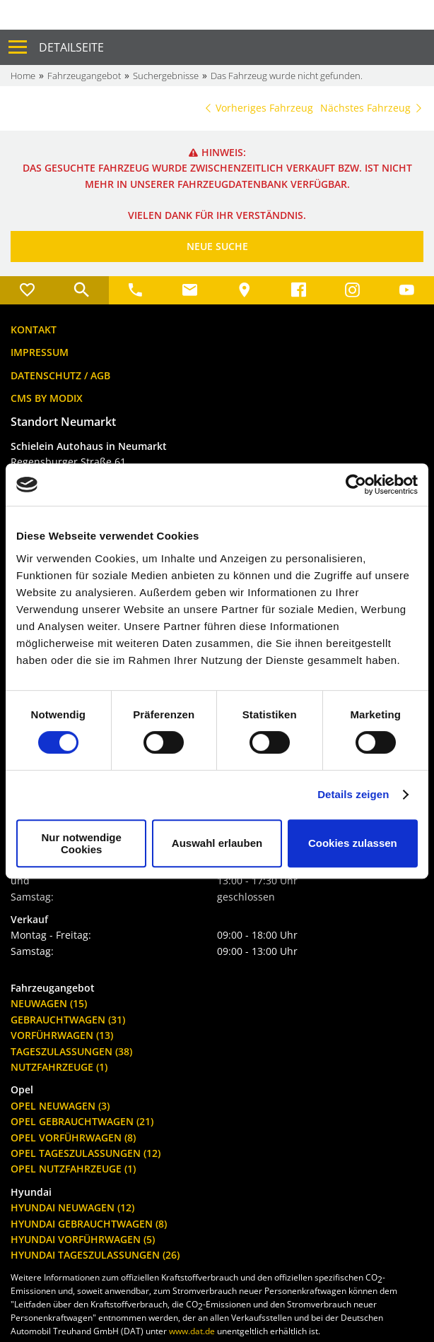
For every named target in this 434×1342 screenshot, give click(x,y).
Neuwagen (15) (49, 1003)
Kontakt (34, 329)
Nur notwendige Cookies (82, 843)
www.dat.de (192, 1331)
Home (23, 75)
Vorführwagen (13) (62, 1035)
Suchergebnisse (166, 75)
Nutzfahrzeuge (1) (59, 1067)
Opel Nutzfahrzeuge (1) (73, 1168)
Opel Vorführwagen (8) (73, 1137)
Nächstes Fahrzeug (371, 107)
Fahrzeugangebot (84, 75)
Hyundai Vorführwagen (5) (83, 1239)
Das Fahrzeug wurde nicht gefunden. (287, 75)
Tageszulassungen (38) (71, 1051)
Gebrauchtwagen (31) (68, 1019)
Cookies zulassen (352, 843)
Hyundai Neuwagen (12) (72, 1207)
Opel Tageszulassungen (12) (85, 1153)
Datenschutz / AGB (60, 375)
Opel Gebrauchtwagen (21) (82, 1121)
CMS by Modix (47, 398)
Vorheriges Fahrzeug (258, 107)
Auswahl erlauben (217, 843)
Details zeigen (353, 794)
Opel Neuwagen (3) (60, 1105)
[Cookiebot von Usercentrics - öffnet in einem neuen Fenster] (356, 484)
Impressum (40, 352)
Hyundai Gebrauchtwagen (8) (89, 1223)
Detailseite (71, 47)
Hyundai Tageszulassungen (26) (95, 1254)
